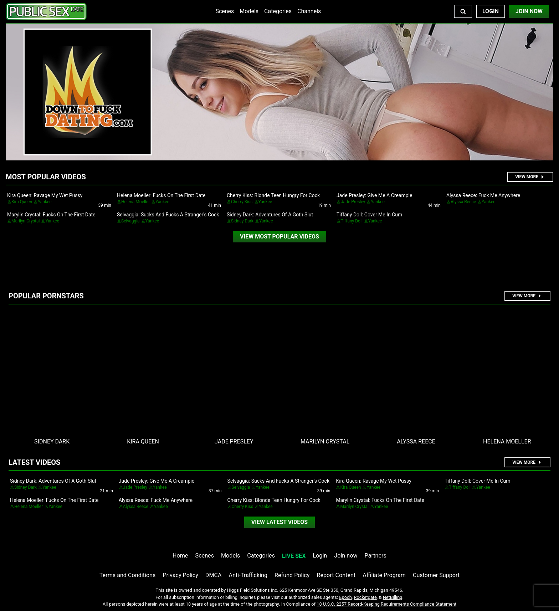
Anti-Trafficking (248, 575)
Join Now (529, 11)
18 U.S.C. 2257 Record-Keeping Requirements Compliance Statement (386, 604)
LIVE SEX (294, 556)
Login (490, 11)
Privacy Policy (180, 575)
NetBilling (392, 597)
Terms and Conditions (127, 575)
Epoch (345, 597)
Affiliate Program (384, 575)
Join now (345, 555)
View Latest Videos (279, 522)
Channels (309, 11)
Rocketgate (365, 597)
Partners (375, 555)
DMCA (213, 575)
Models (249, 11)
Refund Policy (292, 575)
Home (180, 555)
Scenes (224, 11)
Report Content (336, 575)
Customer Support (436, 575)
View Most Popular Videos (279, 236)
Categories (278, 11)
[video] (279, 236)
